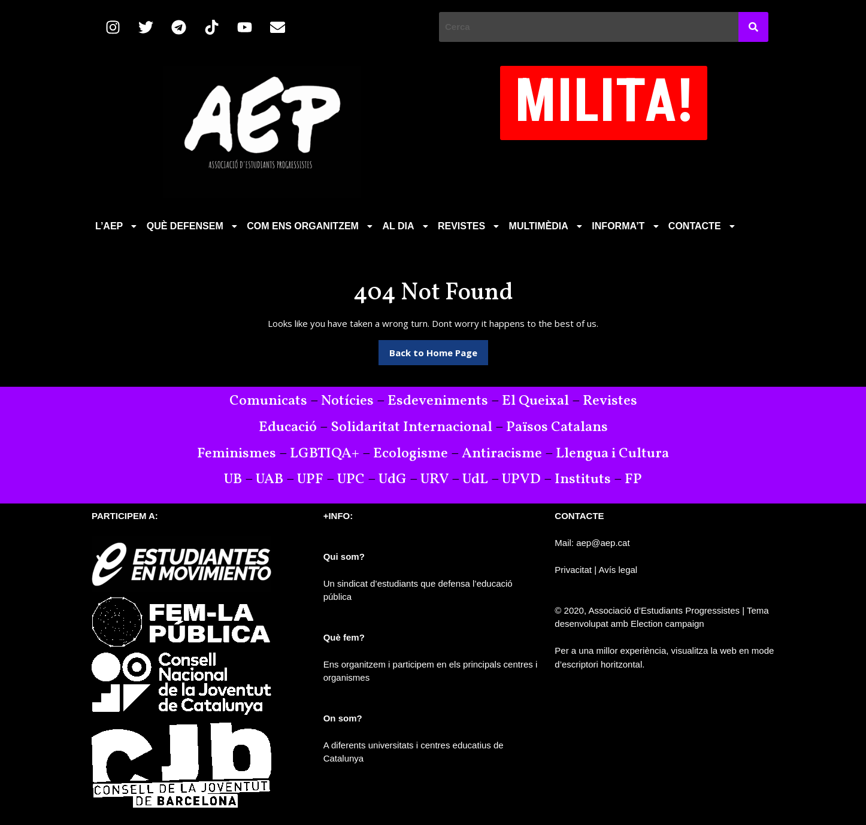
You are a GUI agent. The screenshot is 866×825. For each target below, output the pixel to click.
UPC (351, 479)
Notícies (347, 401)
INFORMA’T (626, 226)
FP (633, 479)
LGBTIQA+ (324, 454)
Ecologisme (410, 454)
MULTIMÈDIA (547, 226)
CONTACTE (702, 226)
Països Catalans (557, 427)
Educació (288, 427)
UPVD (521, 479)
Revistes (610, 401)
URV (434, 479)
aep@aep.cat (602, 543)
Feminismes (236, 454)
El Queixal (535, 401)
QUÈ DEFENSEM (193, 226)
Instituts (583, 479)
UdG (393, 479)
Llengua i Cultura (612, 454)
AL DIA (406, 226)
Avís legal (617, 570)
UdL (475, 479)
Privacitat (573, 570)
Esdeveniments (437, 401)
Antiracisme (503, 454)
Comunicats (268, 401)
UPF (310, 479)
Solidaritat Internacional (411, 427)
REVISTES (470, 226)
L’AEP (117, 226)
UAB (269, 479)
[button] (117, 226)
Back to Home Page (438, 349)
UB (233, 479)
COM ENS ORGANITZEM (311, 226)
